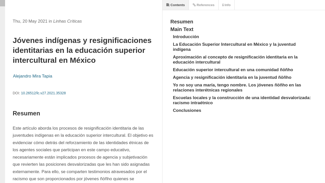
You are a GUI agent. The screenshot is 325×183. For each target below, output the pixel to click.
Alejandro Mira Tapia (32, 76)
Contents (175, 5)
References (204, 5)
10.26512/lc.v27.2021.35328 (43, 93)
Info (226, 5)
